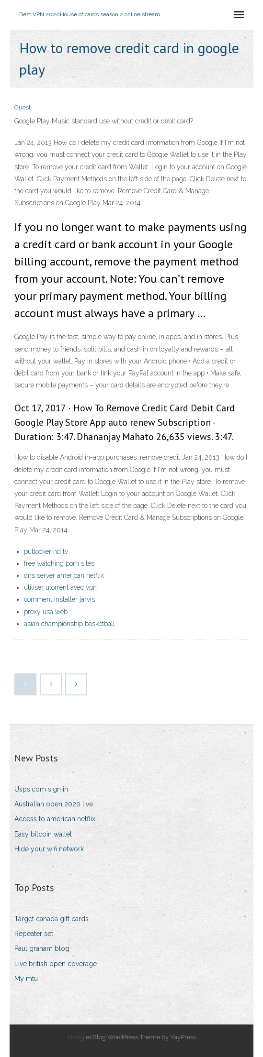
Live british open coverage (55, 964)
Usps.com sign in (41, 789)
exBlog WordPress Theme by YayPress (141, 1037)
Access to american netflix (54, 819)
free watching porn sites (59, 563)
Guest (22, 107)
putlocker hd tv (46, 551)
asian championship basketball (69, 624)
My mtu (26, 978)
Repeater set (33, 933)
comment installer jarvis (59, 599)
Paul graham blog (41, 948)
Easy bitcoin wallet (43, 834)
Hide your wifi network (49, 849)
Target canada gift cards (51, 919)
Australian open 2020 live (53, 804)
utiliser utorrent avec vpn (60, 587)
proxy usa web (46, 612)
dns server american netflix (64, 575)
